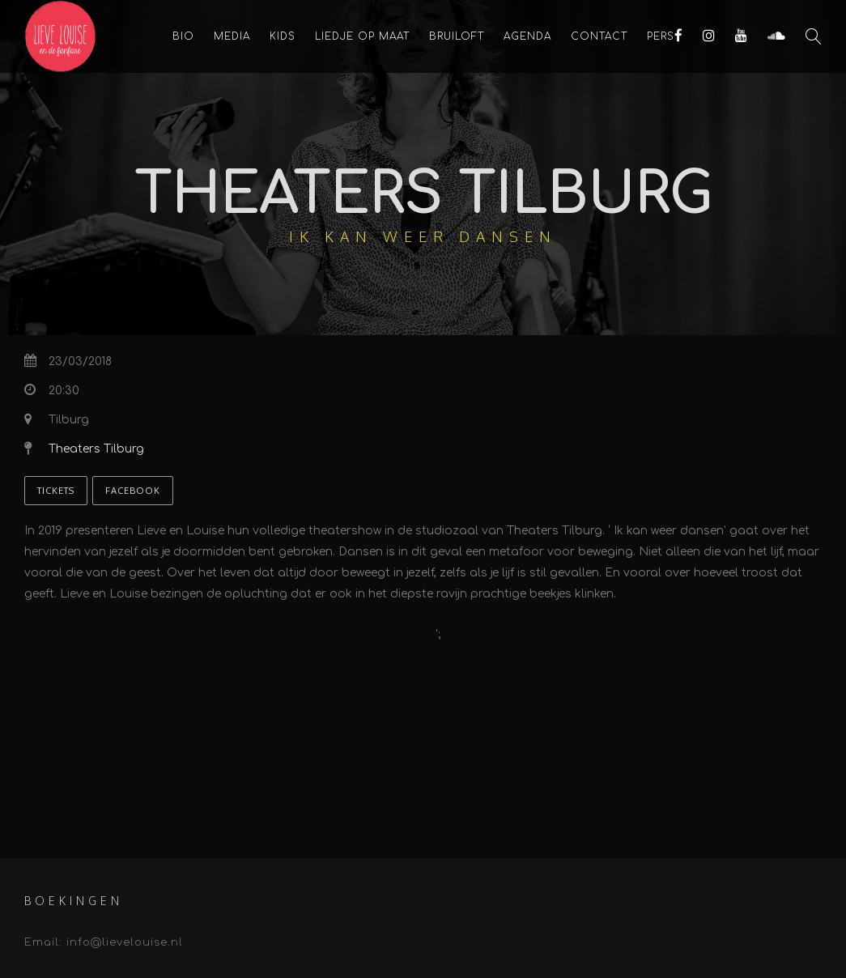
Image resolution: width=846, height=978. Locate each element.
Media (232, 36)
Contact (599, 36)
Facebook (132, 490)
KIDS (282, 36)
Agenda (527, 36)
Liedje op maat (362, 36)
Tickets (55, 490)
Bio (183, 36)
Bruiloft (456, 36)
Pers (660, 36)
